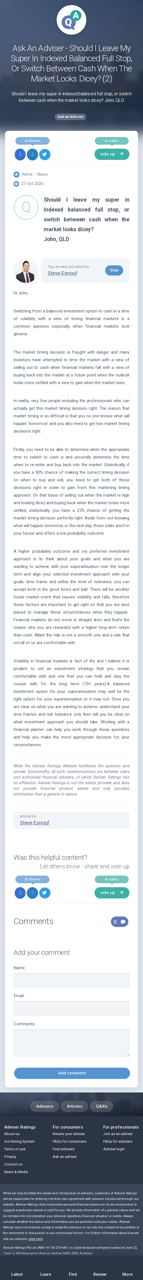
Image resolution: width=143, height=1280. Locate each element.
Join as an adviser (118, 1134)
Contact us (13, 1164)
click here (35, 1239)
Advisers (44, 1106)
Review (100, 1268)
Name (72, 976)
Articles (74, 1106)
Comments (72, 1039)
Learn (45, 1268)
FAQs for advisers (117, 1141)
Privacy (10, 1157)
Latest (17, 1269)
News (42, 174)
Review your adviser (69, 1134)
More (127, 1268)
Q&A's (101, 1106)
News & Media (16, 1172)
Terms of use (14, 1149)
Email (72, 1004)
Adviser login (114, 1149)
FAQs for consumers (69, 1141)
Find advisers (63, 1149)
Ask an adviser (65, 1157)
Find (73, 1268)
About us (11, 1134)
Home (27, 174)
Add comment (72, 1073)
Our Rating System (19, 1141)
